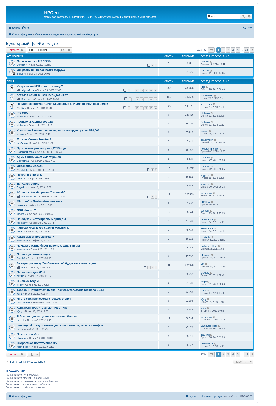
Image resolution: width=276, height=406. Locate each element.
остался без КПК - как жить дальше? (42, 95)
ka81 (19, 293)
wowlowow (22, 240)
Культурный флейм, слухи (32, 43)
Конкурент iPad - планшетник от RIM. (42, 307)
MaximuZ (22, 214)
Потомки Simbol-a (29, 174)
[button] (211, 50)
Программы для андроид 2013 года (42, 148)
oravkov (205, 272)
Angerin (21, 187)
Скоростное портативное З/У (37, 343)
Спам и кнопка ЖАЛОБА (34, 61)
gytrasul (205, 210)
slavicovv (22, 338)
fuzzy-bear (206, 193)
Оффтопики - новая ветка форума (41, 70)
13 (142, 90)
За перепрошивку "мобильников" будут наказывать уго (56, 263)
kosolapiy (22, 222)
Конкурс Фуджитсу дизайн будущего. (43, 227)
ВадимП (205, 334)
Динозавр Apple (28, 183)
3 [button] (228, 50)
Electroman (23, 160)
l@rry (203, 299)
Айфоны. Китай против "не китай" (41, 192)
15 (151, 90)
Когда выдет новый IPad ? (35, 236)
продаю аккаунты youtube (35, 121)
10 (142, 99)
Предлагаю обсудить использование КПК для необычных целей (62, 103)
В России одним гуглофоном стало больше (47, 316)
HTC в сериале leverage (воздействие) (44, 298)
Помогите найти (28, 334)
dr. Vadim (22, 143)
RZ (23, 108)
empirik (20, 320)
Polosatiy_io (207, 343)
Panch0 (21, 258)
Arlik (203, 86)
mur (19, 329)
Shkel (20, 73)
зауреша (205, 175)
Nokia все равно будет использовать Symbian (49, 245)
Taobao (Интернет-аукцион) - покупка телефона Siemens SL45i (60, 289)
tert (23, 267)
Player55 (205, 202)
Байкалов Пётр (29, 196)
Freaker (21, 205)
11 (146, 99)
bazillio (20, 276)
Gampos (205, 157)
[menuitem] (26, 27)
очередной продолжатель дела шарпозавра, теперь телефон (60, 325)
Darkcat (21, 65)
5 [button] (238, 50)
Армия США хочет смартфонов (39, 157)
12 (137, 90)
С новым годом (28, 281)
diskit (24, 170)
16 (155, 90)
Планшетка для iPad (31, 272)
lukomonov (206, 104)
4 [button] (233, 50)
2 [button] (223, 50)
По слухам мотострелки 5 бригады (41, 219)
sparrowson (207, 95)
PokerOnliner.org (26, 152)
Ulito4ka (205, 61)
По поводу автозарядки (33, 254)
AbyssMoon (27, 90)
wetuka (20, 134)
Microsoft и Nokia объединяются (40, 201)
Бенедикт (26, 99)
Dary (203, 290)
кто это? (22, 112)
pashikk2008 (23, 302)
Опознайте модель (30, 165)
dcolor (20, 178)
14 (146, 90)
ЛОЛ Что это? (26, 210)
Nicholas (21, 116)
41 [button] (246, 50)
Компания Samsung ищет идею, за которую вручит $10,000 (58, 130)
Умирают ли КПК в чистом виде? (40, 86)
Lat (202, 264)
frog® (20, 284)
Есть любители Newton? (34, 139)
